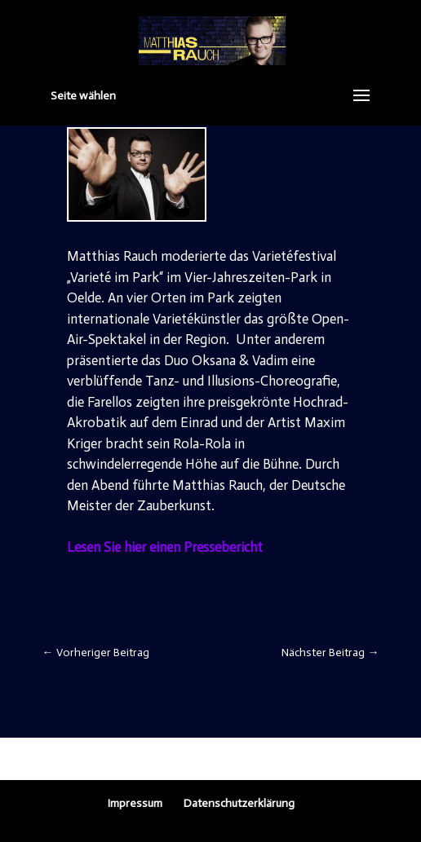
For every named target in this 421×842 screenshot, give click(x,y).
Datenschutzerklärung (239, 803)
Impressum (135, 803)
